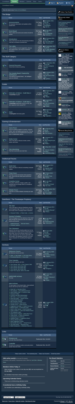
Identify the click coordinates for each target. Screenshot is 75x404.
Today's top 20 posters (44, 353)
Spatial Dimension (14, 223)
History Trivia (48, 176)
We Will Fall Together (64, 149)
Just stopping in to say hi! (65, 42)
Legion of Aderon (15, 310)
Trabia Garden (14, 315)
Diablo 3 (47, 131)
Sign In (52, 3)
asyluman (64, 109)
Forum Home (11, 401)
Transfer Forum (14, 304)
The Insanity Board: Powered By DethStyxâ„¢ (19, 74)
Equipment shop (49, 221)
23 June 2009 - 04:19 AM (48, 231)
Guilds (4, 84)
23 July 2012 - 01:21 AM (47, 182)
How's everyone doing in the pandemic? (65, 23)
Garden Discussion (28, 306)
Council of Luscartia (22, 296)
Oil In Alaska (48, 192)
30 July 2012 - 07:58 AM (47, 31)
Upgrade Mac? (49, 168)
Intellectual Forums (9, 159)
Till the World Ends (63, 134)
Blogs (34, 1)
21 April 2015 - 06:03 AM (48, 101)
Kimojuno (48, 268)
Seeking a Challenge (46, 234)
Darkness (48, 35)
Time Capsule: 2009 (27, 264)
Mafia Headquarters (15, 325)
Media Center (13, 139)
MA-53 (63, 79)
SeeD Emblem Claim (16, 292)
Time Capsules (13, 260)
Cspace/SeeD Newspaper (17, 299)
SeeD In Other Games (16, 309)
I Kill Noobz (49, 51)
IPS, (70, 401)
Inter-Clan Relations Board (27, 310)
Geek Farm (12, 166)
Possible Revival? (49, 210)
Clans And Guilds (15, 298)
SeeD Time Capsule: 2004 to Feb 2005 (20, 270)
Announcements (14, 22)
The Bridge (6, 14)
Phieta (47, 97)
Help (68, 3)
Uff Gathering (48, 33)
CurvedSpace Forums (8, 5)
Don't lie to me (62, 33)
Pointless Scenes (50, 255)
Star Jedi (64, 74)
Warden (61, 38)
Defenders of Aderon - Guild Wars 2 (20, 93)
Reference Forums (15, 251)
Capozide (64, 113)
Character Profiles (15, 213)
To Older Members (50, 49)
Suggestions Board (25, 318)
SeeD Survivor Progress (16, 313)
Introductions (13, 39)
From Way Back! (63, 37)
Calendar (28, 1)
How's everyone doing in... (48, 66)
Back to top (5, 401)
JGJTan (60, 135)
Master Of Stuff (65, 121)
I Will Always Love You (64, 139)
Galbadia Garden (15, 318)
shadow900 (49, 223)
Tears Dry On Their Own (65, 144)
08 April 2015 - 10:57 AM (48, 110)
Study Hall (13, 289)
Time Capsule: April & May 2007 (18, 267)
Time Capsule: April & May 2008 (18, 266)
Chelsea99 (48, 193)
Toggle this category (54, 15)
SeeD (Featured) (27, 309)
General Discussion (15, 65)
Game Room (13, 128)
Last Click (34, 360)
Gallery (40, 1)
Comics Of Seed (49, 184)
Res (64, 30)
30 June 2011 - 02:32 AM (48, 274)
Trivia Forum (13, 173)
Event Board (13, 31)
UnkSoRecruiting (49, 153)
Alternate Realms (25, 223)
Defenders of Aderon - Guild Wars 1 (20, 102)
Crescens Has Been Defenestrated (19, 295)
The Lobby (12, 46)
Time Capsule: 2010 (15, 264)
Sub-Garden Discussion (16, 322)
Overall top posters (55, 353)
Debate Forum (13, 190)
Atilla (63, 55)
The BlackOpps (64, 43)
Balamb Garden (14, 307)
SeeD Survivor (23, 304)
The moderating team (32, 353)
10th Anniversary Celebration (48, 104)
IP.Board (62, 401)
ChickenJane (65, 104)
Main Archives (13, 283)
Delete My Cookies (20, 401)
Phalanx (48, 237)
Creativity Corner (14, 181)
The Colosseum (14, 228)
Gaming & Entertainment (11, 122)
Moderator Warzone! (27, 325)
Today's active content (20, 353)
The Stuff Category (9, 57)
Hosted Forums (27, 322)
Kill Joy (62, 366)
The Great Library (27, 255)
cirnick (47, 177)
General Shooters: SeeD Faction (18, 303)
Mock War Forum (28, 313)
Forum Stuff (25, 257)
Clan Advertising (14, 149)
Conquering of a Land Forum (17, 316)
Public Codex (24, 213)
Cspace (48, 256)
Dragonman (62, 25)
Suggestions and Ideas (16, 306)
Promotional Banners (16, 257)
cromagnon (49, 170)
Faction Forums (24, 298)
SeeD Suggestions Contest (17, 321)
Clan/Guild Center (24, 307)
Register (60, 3)
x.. (62, 67)
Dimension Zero (25, 324)
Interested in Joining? (47, 94)
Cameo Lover (62, 154)
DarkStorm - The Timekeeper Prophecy (16, 199)
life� (46, 305)
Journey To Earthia (15, 216)
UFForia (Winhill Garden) (17, 319)
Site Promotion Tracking (16, 301)
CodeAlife (12, 343)
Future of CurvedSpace (20, 10)
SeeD (10, 112)
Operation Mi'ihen (21, 289)
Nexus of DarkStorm (24, 315)
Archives (5, 245)
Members (22, 1)
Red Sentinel (48, 133)
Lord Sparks (65, 91)
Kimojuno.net (13, 338)
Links (4, 332)
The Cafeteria (14, 290)
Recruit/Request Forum (24, 290)
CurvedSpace (5, 1)
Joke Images (18, 255)
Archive (31, 213)
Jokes (12, 255)
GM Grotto (13, 296)
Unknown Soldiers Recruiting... (48, 150)
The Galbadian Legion (16, 312)
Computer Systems (15, 225)
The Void (11, 206)
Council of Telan (26, 292)
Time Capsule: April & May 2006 (18, 269)
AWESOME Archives (15, 276)
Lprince (69, 33)
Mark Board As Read (30, 401)
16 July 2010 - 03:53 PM (47, 219)
